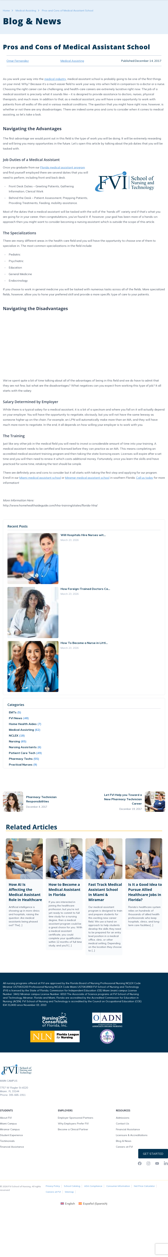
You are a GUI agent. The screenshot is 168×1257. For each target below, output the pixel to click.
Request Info (153, 3)
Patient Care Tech (22, 774)
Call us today (144, 499)
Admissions (122, 1139)
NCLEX (13, 757)
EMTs (13, 734)
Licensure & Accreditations (131, 1157)
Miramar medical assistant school (87, 499)
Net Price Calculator (144, 1207)
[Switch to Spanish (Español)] (93, 1225)
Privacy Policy (53, 1207)
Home (6, 32)
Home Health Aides (23, 745)
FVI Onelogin (133, 3)
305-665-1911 (17, 1116)
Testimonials (7, 1162)
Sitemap (69, 1213)
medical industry (55, 100)
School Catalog (72, 1207)
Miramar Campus (10, 1151)
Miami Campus (8, 1145)
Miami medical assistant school (40, 499)
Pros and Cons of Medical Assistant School (67, 32)
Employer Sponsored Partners (75, 1139)
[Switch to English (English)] (68, 1225)
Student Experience (11, 1157)
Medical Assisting (26, 32)
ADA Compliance (93, 1207)
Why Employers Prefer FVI (73, 1145)
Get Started (153, 1175)
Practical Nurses (20, 786)
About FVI (6, 1139)
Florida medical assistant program (62, 189)
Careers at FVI (124, 1168)
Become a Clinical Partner (73, 1151)
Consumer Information (118, 1207)
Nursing (14, 763)
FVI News (15, 740)
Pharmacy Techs (21, 780)
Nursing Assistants (23, 769)
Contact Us (122, 1145)
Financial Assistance (12, 1168)
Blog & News (123, 1162)
